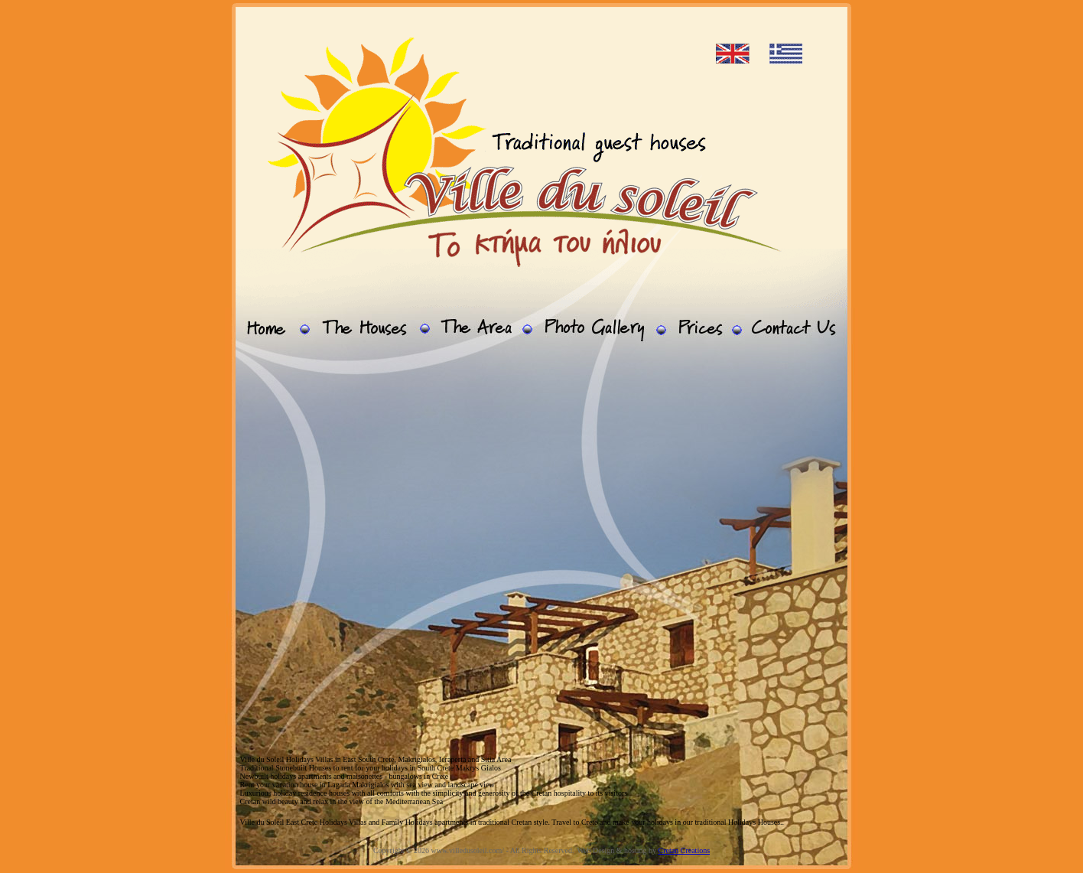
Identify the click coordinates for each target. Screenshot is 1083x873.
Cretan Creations (684, 850)
